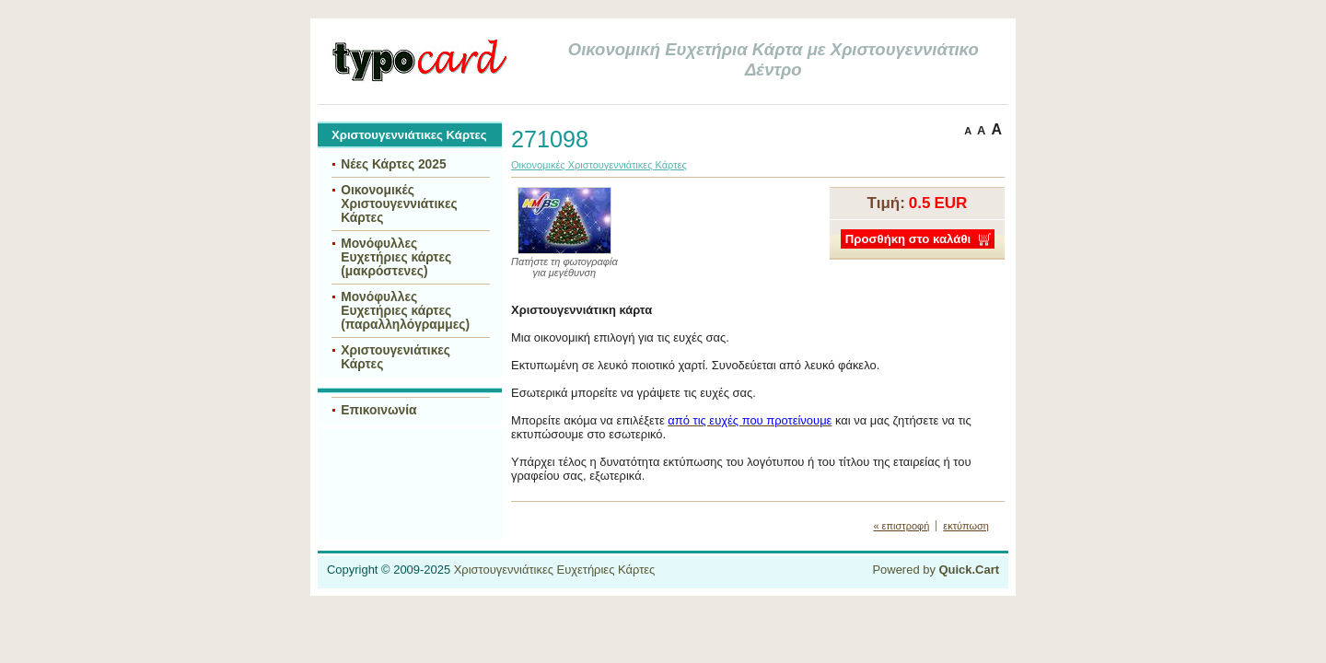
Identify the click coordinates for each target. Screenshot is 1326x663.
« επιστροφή (901, 525)
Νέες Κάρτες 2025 (393, 164)
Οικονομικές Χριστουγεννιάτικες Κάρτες (399, 204)
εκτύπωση (966, 525)
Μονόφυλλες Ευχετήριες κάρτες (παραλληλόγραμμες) (405, 311)
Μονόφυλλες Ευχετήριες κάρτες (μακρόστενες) (396, 257)
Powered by (935, 569)
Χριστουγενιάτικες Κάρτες (395, 357)
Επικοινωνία (378, 410)
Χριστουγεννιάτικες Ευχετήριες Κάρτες (555, 569)
